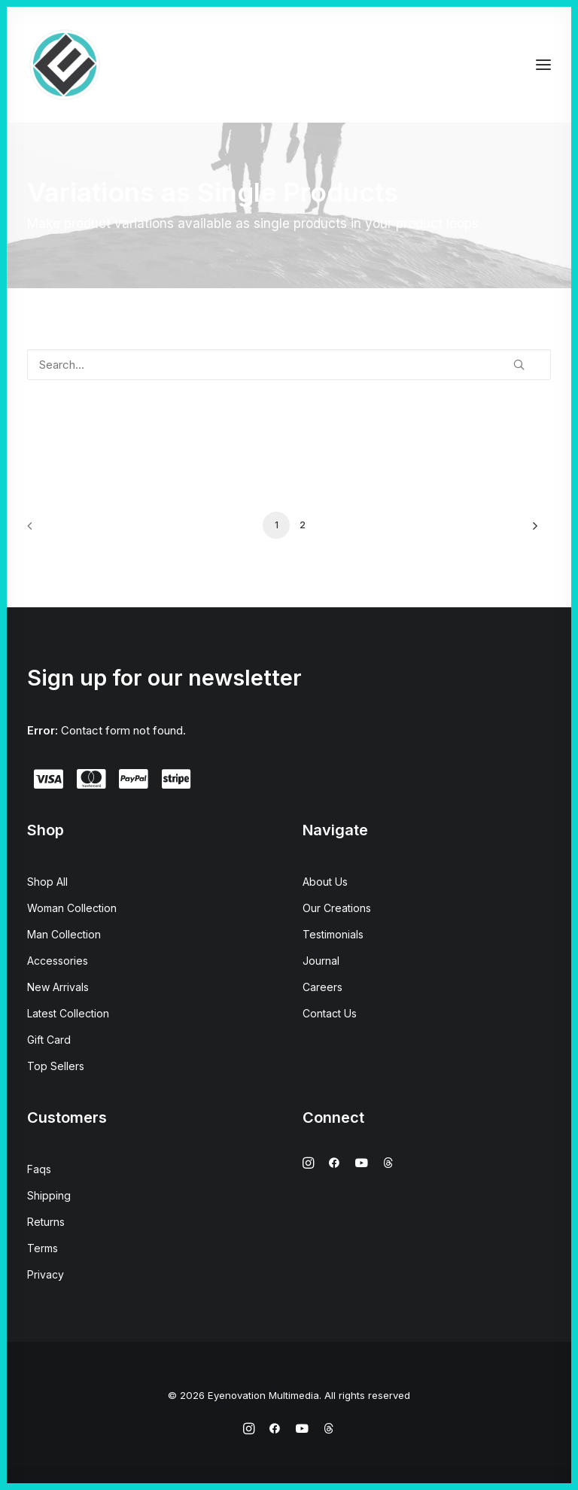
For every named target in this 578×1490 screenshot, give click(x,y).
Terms (42, 1248)
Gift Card (49, 1039)
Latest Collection (68, 1013)
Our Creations (337, 908)
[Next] (530, 531)
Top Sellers (55, 1066)
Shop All (47, 881)
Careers (322, 987)
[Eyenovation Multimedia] (64, 64)
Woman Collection (72, 908)
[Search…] (289, 364)
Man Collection (64, 934)
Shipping (49, 1195)
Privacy (45, 1274)
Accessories (57, 960)
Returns (46, 1221)
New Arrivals (58, 987)
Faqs (39, 1169)
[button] (543, 65)
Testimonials (333, 934)
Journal (321, 960)
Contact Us (330, 1013)
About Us (325, 881)
